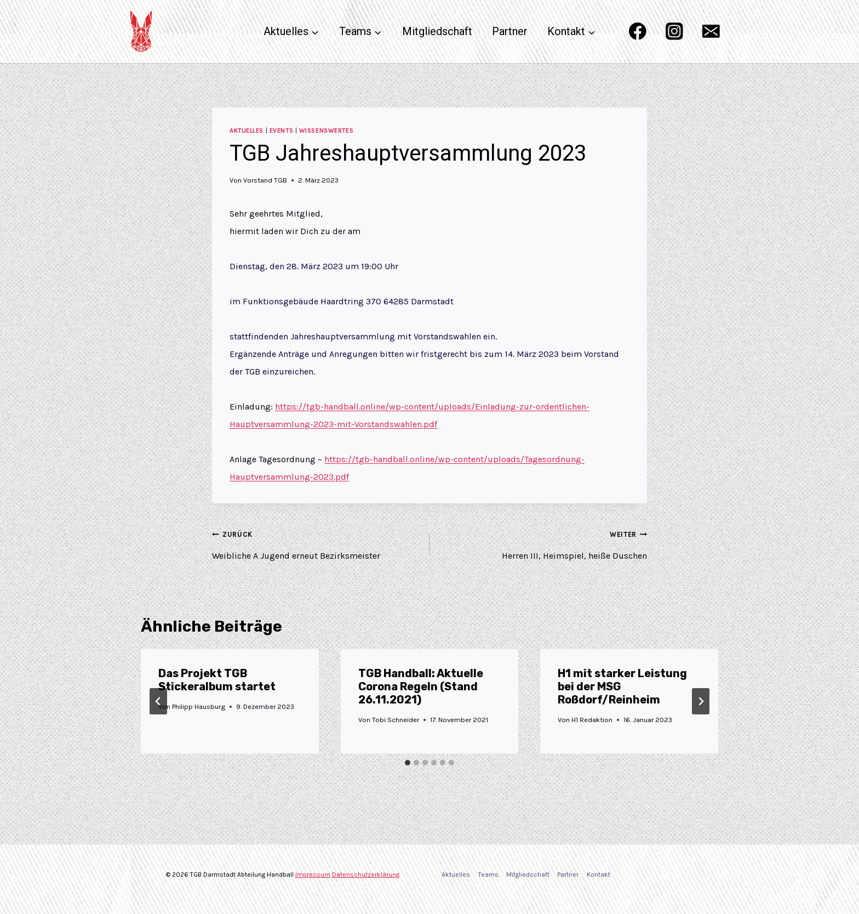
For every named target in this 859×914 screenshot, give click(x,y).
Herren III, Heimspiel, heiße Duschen (542, 543)
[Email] (711, 31)
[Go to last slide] (158, 701)
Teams (488, 874)
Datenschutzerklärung (365, 874)
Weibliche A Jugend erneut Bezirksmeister (316, 543)
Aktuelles (247, 130)
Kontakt (598, 874)
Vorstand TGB (265, 180)
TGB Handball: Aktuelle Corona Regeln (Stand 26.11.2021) (420, 686)
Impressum (312, 874)
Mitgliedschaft (437, 31)
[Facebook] (637, 31)
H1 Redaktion (592, 720)
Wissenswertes (326, 130)
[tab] (407, 762)
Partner (510, 31)
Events (281, 130)
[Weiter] (700, 701)
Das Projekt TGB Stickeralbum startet (217, 680)
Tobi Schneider (395, 720)
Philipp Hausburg (198, 706)
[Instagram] (674, 31)
